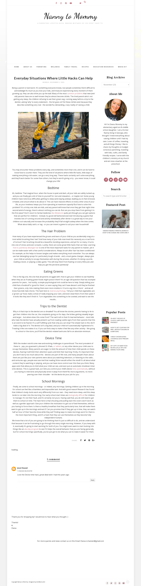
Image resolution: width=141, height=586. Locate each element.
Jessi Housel (22, 468)
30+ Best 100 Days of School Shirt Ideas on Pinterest (119, 320)
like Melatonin (57, 213)
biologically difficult (77, 395)
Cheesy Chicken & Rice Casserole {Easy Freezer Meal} (119, 339)
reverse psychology (58, 291)
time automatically (80, 369)
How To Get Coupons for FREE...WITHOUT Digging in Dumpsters (120, 329)
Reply (92, 480)
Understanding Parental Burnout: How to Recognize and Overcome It (116, 232)
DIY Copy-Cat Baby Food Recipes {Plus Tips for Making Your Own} (119, 348)
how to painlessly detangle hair (26, 247)
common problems (75, 93)
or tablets (57, 346)
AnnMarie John (40, 582)
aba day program (31, 429)
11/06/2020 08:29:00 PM (24, 471)
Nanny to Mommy (70, 16)
